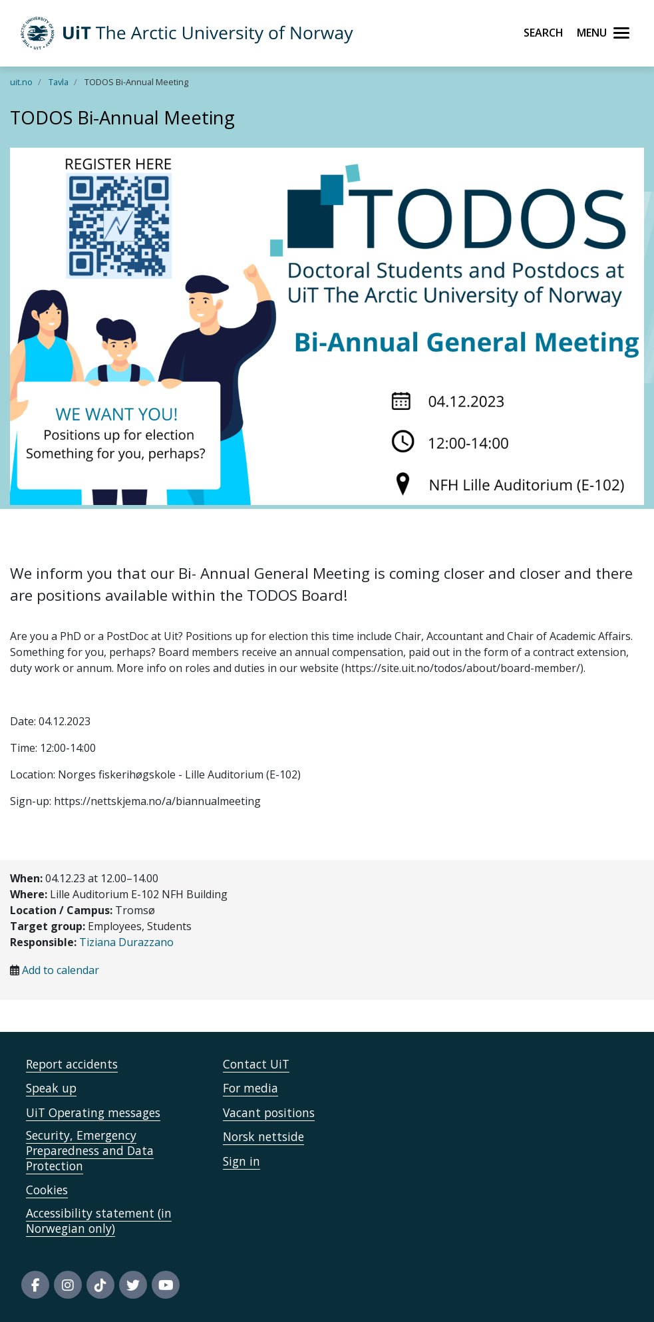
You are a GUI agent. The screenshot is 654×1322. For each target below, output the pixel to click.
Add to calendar (60, 970)
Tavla (59, 82)
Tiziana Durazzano (126, 942)
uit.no (21, 82)
